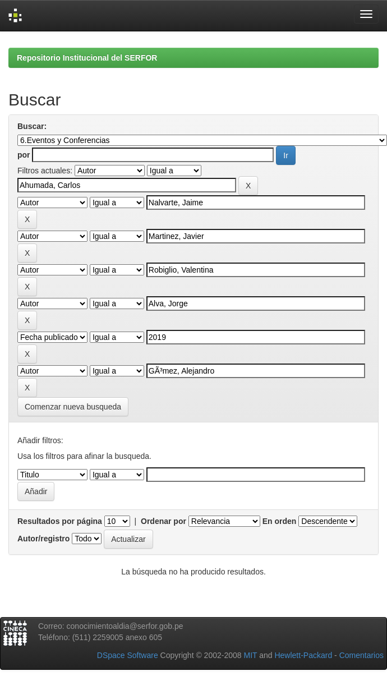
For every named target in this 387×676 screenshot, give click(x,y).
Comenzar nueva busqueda (73, 406)
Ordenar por (163, 521)
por (23, 154)
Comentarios (361, 655)
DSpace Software (127, 655)
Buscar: (32, 126)
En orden (279, 521)
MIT (250, 655)
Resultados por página (59, 521)
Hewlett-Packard (303, 655)
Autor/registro (43, 538)
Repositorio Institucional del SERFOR (87, 57)
